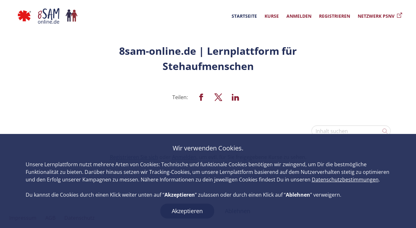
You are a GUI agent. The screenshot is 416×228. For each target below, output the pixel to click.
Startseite (244, 16)
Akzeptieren (187, 211)
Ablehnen (237, 211)
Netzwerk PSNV (380, 16)
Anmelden (298, 16)
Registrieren (334, 16)
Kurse (272, 16)
